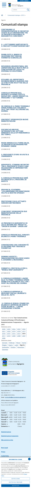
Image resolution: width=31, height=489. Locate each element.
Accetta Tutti (15, 485)
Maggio (4, 345)
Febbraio (12, 343)
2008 (19, 336)
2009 (13, 336)
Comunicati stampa (14, 15)
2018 (19, 331)
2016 (3, 334)
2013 (19, 334)
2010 (8, 336)
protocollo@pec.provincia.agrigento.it (15, 397)
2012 (22, 15)
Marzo (18, 343)
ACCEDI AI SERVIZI (24, 1)
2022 (24, 329)
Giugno (10, 345)
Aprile (24, 343)
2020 (8, 331)
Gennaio (4, 343)
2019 (13, 331)
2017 (24, 331)
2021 (3, 331)
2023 (19, 329)
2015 (8, 334)
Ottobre (13, 347)
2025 (8, 329)
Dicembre (5, 349)
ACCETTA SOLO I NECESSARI (15, 482)
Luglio (16, 345)
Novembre (20, 347)
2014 (13, 334)
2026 (3, 329)
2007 (24, 336)
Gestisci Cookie (15, 478)
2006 (3, 338)
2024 (13, 329)
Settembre (5, 347)
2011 (3, 336)
